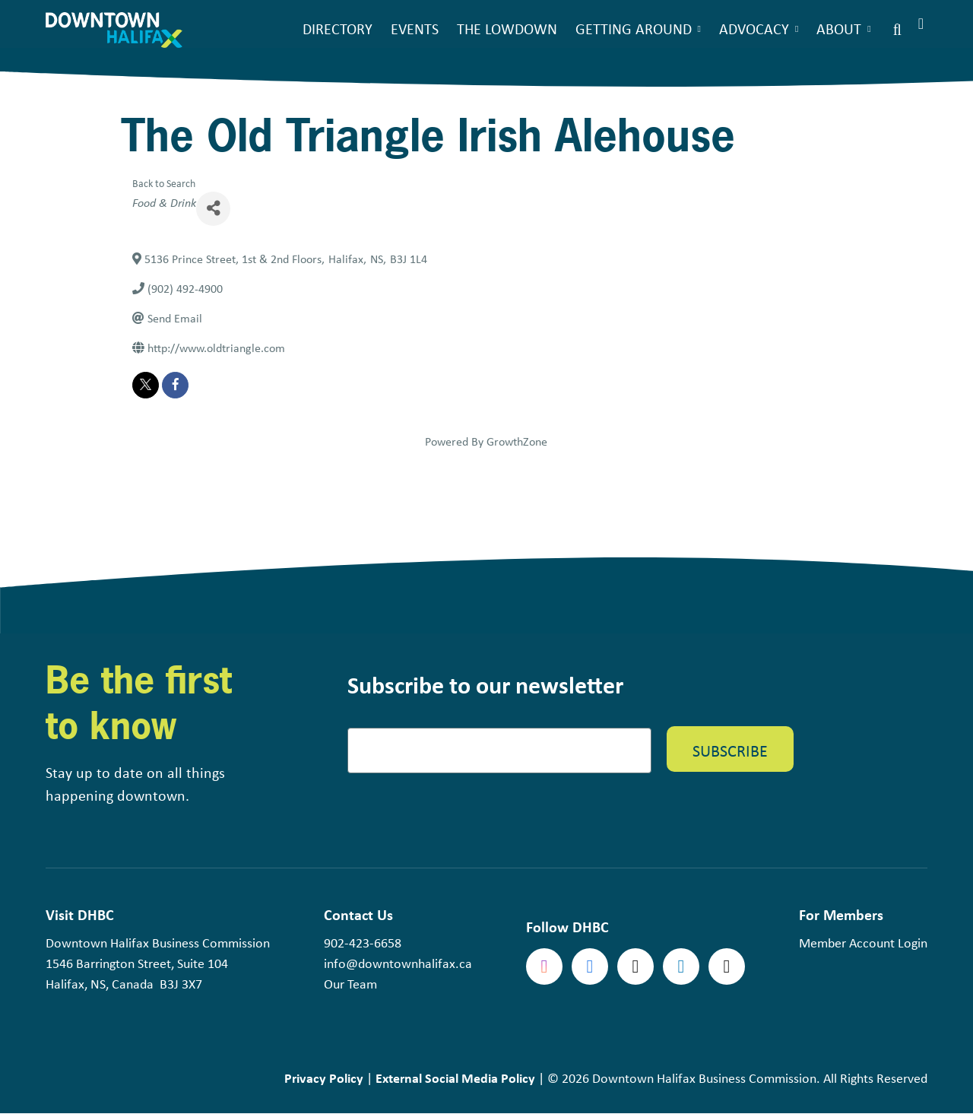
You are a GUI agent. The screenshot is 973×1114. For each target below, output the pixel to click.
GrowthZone (516, 441)
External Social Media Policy (455, 1077)
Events (415, 28)
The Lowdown (507, 28)
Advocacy (754, 28)
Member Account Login (863, 943)
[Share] (213, 209)
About (838, 28)
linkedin (681, 966)
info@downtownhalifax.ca (398, 963)
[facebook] (175, 385)
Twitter (635, 966)
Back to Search (163, 183)
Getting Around (633, 28)
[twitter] (145, 385)
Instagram (544, 966)
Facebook (590, 966)
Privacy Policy (323, 1077)
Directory (337, 28)
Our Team (350, 984)
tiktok (726, 966)
